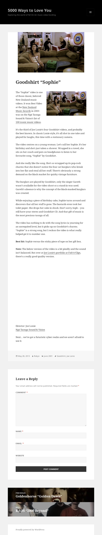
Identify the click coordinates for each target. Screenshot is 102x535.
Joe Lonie (71, 356)
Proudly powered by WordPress (30, 529)
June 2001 (48, 356)
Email (20, 443)
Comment (22, 392)
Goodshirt (61, 356)
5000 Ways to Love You (29, 10)
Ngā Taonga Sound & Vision (30, 329)
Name (19, 431)
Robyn (37, 356)
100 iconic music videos (28, 122)
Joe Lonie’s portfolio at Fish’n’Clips (62, 252)
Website (20, 455)
